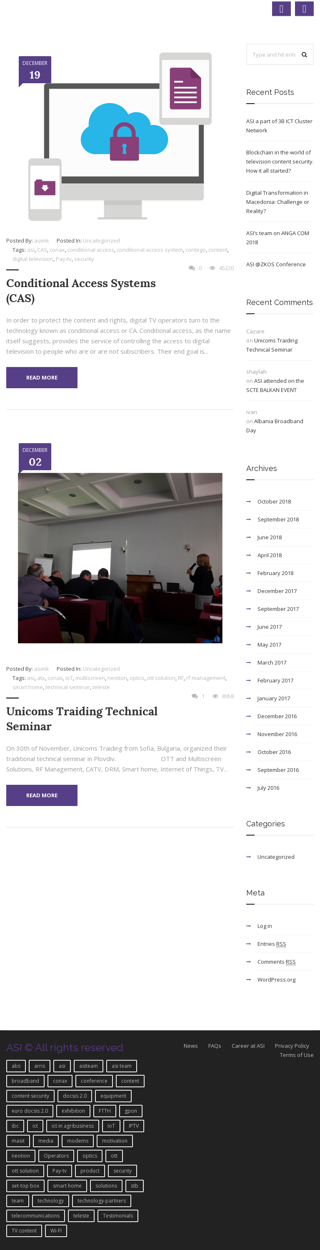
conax (57, 249)
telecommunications (36, 1215)
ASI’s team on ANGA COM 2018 (277, 237)
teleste (101, 687)
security (84, 259)
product (90, 1170)
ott (114, 1155)
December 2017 (277, 591)
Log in (265, 926)
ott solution (161, 678)
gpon (131, 1110)
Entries (272, 943)
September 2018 (278, 519)
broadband (25, 1080)
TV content (24, 1230)
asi (31, 249)
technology (51, 1200)
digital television (32, 259)
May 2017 (269, 644)
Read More (42, 377)
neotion (117, 678)
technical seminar (67, 687)
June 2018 (270, 537)
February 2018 (275, 573)
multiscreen (90, 678)
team (18, 1200)
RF (181, 678)
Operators (56, 1155)
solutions (106, 1185)
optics (137, 678)
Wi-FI (56, 1230)
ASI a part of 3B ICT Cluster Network (279, 125)
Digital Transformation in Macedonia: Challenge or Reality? (277, 202)
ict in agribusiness (73, 1125)
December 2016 (277, 716)
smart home (27, 687)
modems (77, 1140)
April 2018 (270, 555)
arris (39, 1065)
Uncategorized (101, 240)
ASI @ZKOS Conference (276, 264)
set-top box (25, 1185)
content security (30, 1095)
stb (134, 1185)
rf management (205, 678)
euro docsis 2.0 (30, 1110)
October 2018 (274, 501)
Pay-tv (64, 259)
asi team (122, 1065)
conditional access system (150, 249)
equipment (113, 1095)
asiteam (88, 1065)
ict (35, 1125)
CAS (42, 249)
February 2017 (275, 680)
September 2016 (278, 770)
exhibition (73, 1110)
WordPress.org (276, 979)
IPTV (134, 1125)
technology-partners (102, 1200)
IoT (69, 678)
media (45, 1140)
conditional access (91, 249)
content (218, 249)
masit (18, 1140)
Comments (277, 961)
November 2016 (277, 734)
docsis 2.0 (75, 1095)
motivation (115, 1140)
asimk (41, 240)
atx (41, 678)
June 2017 (270, 626)
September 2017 (278, 609)
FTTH (105, 1110)
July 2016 (268, 787)
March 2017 (272, 662)
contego (195, 249)
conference (94, 1080)
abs (16, 1065)
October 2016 (274, 752)
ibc (15, 1125)
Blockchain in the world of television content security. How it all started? (280, 161)
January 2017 (274, 698)
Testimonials (118, 1215)
